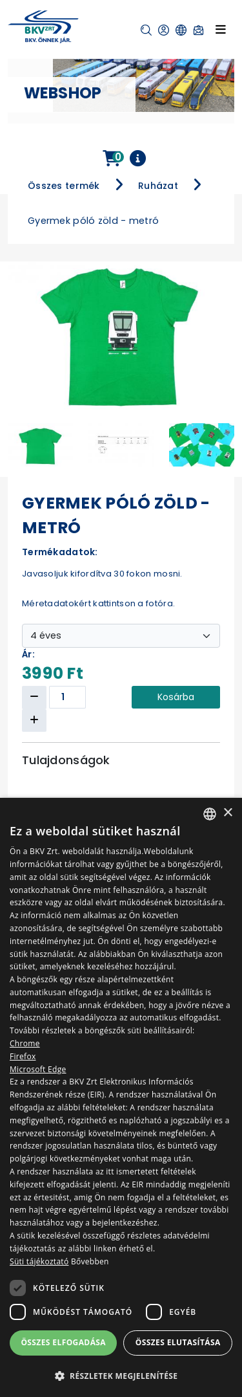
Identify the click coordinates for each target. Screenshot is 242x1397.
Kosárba (175, 696)
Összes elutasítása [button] (178, 1342)
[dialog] (121, 1097)
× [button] (227, 813)
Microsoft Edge (38, 1069)
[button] (146, 30)
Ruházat (158, 185)
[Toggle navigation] (220, 29)
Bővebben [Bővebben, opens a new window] (90, 1261)
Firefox (23, 1056)
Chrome (25, 1043)
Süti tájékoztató (39, 1261)
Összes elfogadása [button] (63, 1342)
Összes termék (64, 185)
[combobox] (209, 814)
